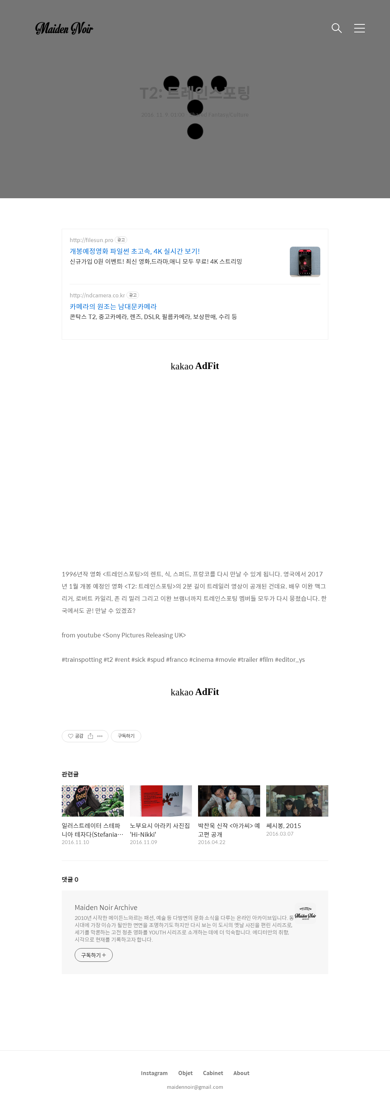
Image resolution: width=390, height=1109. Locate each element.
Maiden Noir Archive (106, 907)
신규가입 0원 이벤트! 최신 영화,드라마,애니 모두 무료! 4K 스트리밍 (156, 261)
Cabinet (213, 1073)
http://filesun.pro (91, 240)
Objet (185, 1073)
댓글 (70, 879)
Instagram (154, 1073)
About (241, 1073)
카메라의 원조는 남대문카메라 (113, 306)
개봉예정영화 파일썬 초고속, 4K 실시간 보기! (135, 251)
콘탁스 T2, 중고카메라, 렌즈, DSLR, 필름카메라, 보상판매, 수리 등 (153, 316)
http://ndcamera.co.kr (97, 295)
